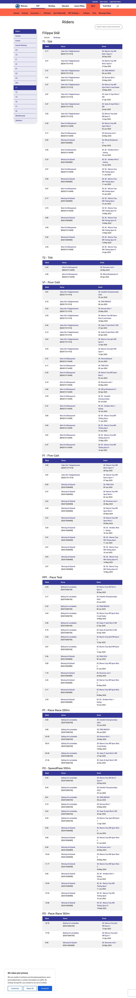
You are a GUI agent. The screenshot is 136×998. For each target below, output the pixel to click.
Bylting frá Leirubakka (68, 587)
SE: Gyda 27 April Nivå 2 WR (108, 325)
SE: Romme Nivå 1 (108, 77)
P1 (16, 69)
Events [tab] (17, 41)
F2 (16, 64)
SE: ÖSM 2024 (103, 365)
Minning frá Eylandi (68, 140)
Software (86, 13)
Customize (15, 988)
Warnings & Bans (105, 13)
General (16, 13)
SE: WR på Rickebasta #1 (109, 274)
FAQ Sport (47, 13)
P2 (16, 73)
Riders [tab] (17, 31)
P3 (16, 78)
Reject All (30, 988)
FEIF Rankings (73, 13)
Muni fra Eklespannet (68, 123)
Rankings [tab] (57, 37)
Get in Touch (104, 2)
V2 (16, 111)
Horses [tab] (18, 36)
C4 (16, 50)
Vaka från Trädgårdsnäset (70, 51)
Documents (35, 13)
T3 (16, 97)
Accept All (45, 988)
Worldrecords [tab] (20, 116)
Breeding (52, 6)
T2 (16, 92)
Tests (94, 13)
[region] (30, 981)
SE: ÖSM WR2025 (108, 71)
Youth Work (107, 6)
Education (65, 6)
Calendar (95, 2)
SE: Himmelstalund (105, 359)
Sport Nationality (59, 13)
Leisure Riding (79, 6)
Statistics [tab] (18, 120)
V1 (16, 106)
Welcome (24, 6)
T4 (16, 102)
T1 (16, 88)
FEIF (37, 6)
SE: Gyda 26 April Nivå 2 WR (108, 332)
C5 (16, 55)
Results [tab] (47, 37)
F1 (16, 59)
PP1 (16, 83)
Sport (93, 6)
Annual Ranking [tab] (21, 45)
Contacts (25, 13)
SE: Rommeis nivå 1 (109, 133)
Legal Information (115, 2)
